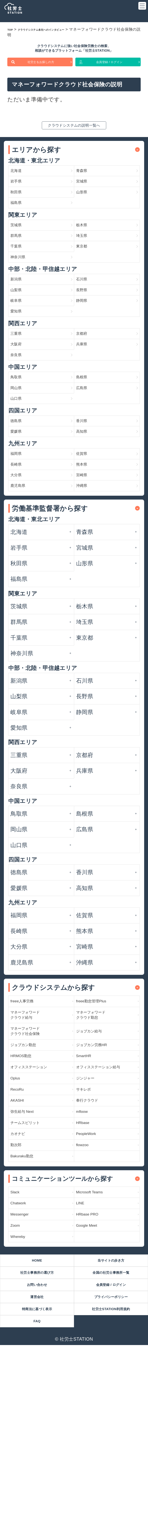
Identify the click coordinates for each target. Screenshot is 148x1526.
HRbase (86, 1261)
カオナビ (22, 1275)
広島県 (84, 458)
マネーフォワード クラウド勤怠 (99, 1117)
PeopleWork (91, 1275)
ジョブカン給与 (96, 1139)
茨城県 (19, 254)
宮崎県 (84, 567)
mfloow (85, 1248)
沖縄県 (84, 581)
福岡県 (19, 538)
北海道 (19, 185)
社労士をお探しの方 (41, 70)
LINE (82, 1356)
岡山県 (19, 458)
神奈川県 (21, 296)
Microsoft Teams (96, 1342)
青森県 (84, 185)
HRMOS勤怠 (26, 1171)
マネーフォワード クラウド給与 (33, 1117)
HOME (37, 1424)
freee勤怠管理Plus (99, 1099)
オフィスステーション (39, 1188)
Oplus (17, 1206)
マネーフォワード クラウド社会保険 (33, 1139)
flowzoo (85, 1289)
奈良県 (19, 419)
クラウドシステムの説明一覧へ (74, 136)
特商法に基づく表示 (37, 1485)
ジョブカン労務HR (100, 1157)
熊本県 (84, 552)
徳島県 (19, 498)
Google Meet (92, 1383)
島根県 (84, 444)
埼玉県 (84, 268)
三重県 (19, 390)
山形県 (84, 214)
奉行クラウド (93, 1234)
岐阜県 (19, 350)
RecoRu (20, 1220)
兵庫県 (84, 404)
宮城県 (84, 200)
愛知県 (19, 364)
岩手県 (19, 200)
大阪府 (19, 404)
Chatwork (22, 1356)
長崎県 (19, 552)
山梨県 (19, 336)
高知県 (84, 513)
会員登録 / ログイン (109, 70)
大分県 (19, 567)
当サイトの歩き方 (111, 1424)
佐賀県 (84, 538)
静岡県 (84, 350)
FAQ (37, 1500)
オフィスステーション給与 (105, 1188)
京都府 (84, 390)
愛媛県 (19, 513)
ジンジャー (90, 1206)
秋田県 (19, 214)
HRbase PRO (93, 1370)
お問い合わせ (37, 1455)
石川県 (84, 322)
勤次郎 (18, 1289)
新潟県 (19, 322)
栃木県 (84, 254)
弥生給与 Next (28, 1248)
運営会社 (37, 1470)
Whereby (21, 1397)
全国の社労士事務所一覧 (111, 1439)
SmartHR (87, 1171)
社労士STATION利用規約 (111, 1485)
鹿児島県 (21, 581)
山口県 (19, 473)
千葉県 (19, 282)
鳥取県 (19, 444)
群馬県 (19, 268)
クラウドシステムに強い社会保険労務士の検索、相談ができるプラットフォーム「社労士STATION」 (74, 52)
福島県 (19, 228)
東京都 (84, 282)
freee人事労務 (28, 1099)
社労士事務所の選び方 (37, 1439)
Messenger (24, 1370)
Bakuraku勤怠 (27, 1303)
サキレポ (87, 1220)
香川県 (84, 498)
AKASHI (20, 1234)
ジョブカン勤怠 (30, 1157)
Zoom (17, 1383)
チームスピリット (33, 1261)
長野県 (84, 336)
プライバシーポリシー (111, 1470)
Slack (17, 1342)
